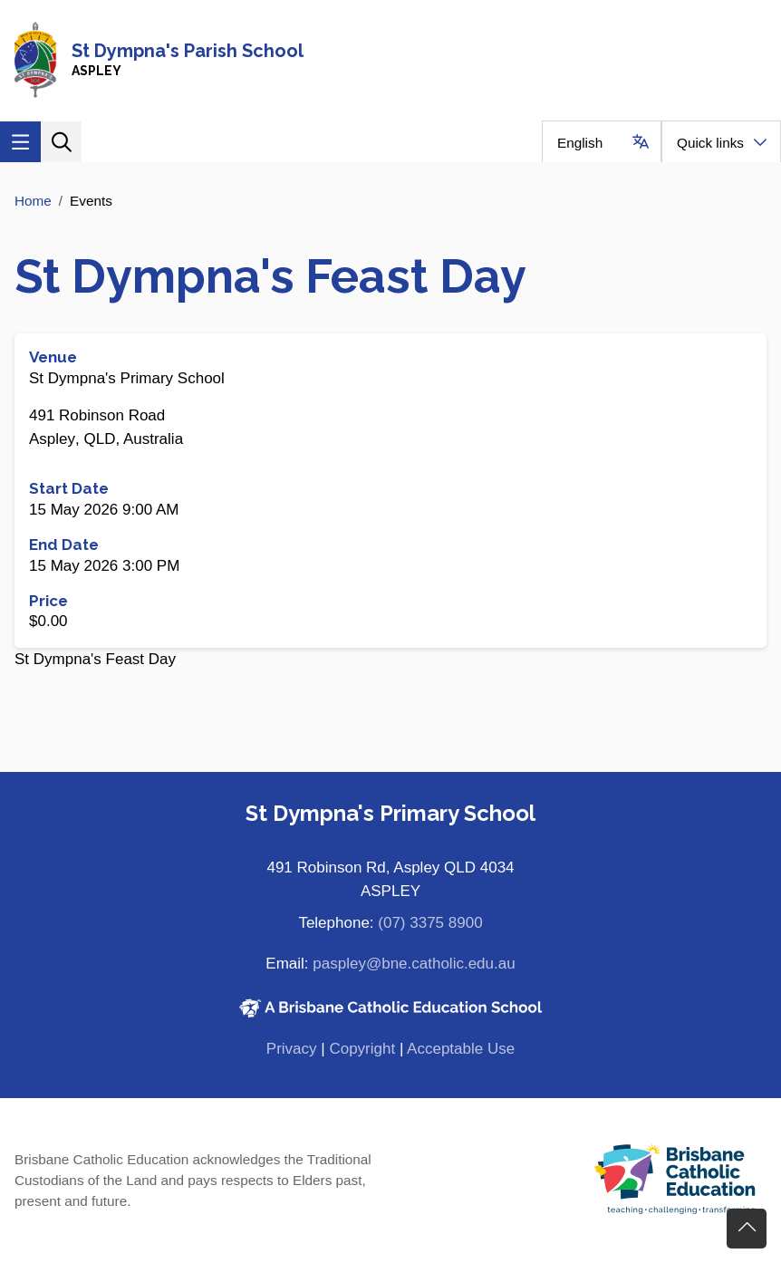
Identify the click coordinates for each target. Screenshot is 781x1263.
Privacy (291, 1048)
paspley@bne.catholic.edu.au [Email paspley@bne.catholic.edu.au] (414, 963)
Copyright (362, 1048)
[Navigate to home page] (390, 60)
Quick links (710, 142)
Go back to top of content (747, 1229)
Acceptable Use (461, 1048)
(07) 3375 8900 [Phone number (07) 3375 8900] (430, 922)
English (580, 142)
